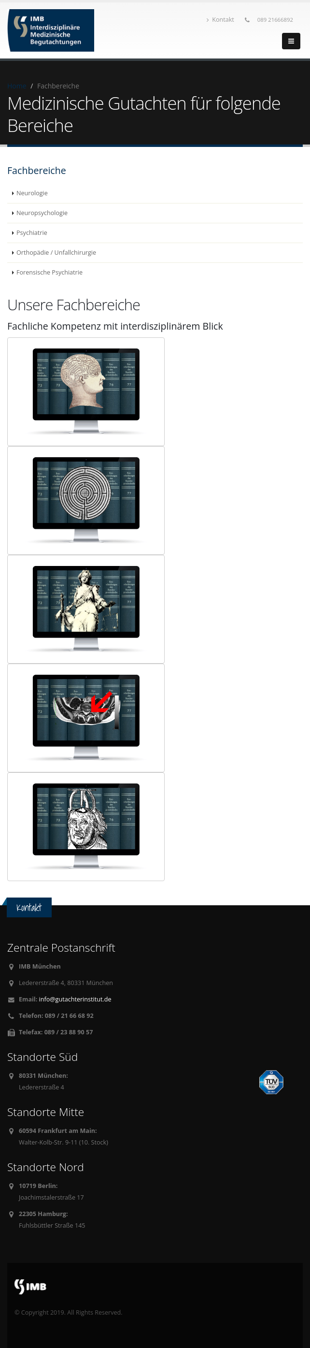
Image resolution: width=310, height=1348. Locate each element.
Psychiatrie (31, 233)
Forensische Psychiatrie (49, 272)
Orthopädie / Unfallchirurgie (56, 252)
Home (17, 85)
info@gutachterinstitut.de (75, 999)
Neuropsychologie (42, 213)
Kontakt (220, 19)
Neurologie (32, 193)
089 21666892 (275, 19)
